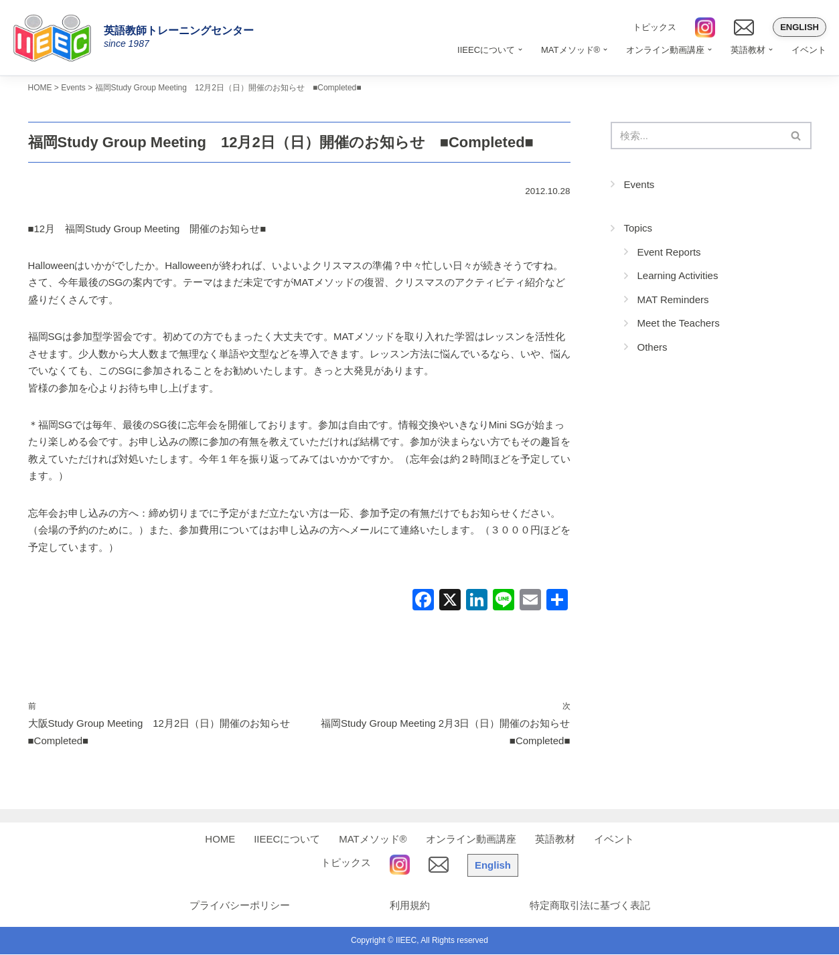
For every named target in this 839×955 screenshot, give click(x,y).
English (799, 27)
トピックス (654, 27)
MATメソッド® (373, 840)
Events (639, 184)
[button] (520, 50)
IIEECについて (287, 840)
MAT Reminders (673, 299)
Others (652, 347)
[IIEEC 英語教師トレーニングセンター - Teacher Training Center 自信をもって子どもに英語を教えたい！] (57, 37)
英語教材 (555, 840)
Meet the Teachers (678, 323)
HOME (220, 840)
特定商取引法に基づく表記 (590, 906)
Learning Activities (677, 275)
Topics (638, 228)
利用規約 (410, 906)
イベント (808, 50)
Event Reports (669, 252)
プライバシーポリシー (239, 906)
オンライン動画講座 (471, 840)
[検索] (696, 135)
